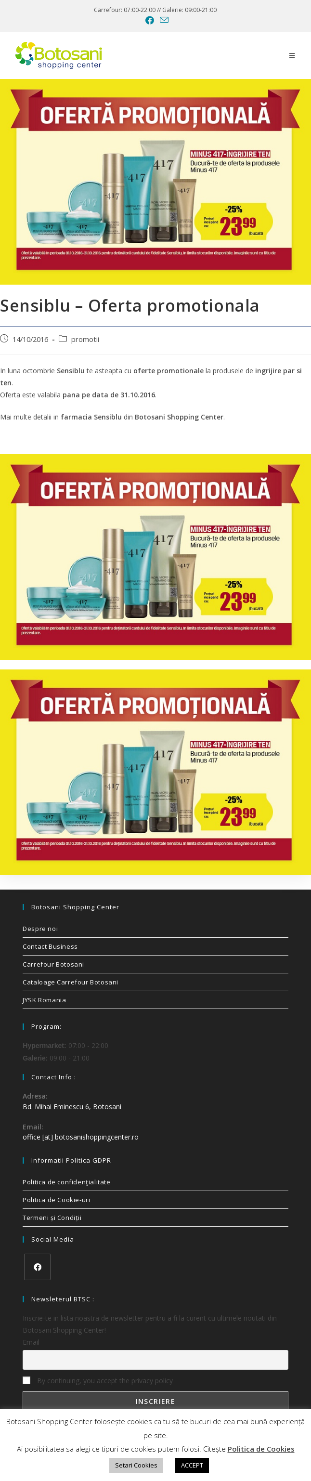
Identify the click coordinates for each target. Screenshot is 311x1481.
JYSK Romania (44, 1000)
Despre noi (40, 928)
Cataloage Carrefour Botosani (70, 982)
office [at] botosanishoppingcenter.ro (81, 1136)
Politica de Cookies (261, 1449)
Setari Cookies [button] (136, 1465)
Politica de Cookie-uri (56, 1199)
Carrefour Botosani (53, 964)
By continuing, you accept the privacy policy (98, 1380)
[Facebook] (37, 1267)
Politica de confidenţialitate (66, 1182)
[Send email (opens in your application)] (162, 20)
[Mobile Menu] (292, 55)
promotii (85, 339)
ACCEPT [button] (192, 1465)
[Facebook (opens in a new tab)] (150, 20)
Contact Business (50, 946)
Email (31, 1342)
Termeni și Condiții (52, 1217)
